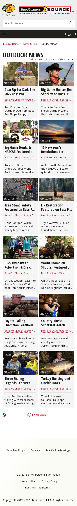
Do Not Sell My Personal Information (38, 474)
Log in (68, 34)
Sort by (32, 59)
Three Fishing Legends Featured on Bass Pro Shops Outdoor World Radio (19, 385)
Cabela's (35, 450)
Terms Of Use (27, 481)
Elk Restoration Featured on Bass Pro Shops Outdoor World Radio (56, 211)
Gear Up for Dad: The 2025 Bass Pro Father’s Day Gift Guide (19, 96)
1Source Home (11, 43)
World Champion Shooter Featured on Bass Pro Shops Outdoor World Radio (56, 269)
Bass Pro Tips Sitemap (38, 487)
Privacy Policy (49, 481)
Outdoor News (34, 99)
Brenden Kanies (50, 157)
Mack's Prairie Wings (58, 450)
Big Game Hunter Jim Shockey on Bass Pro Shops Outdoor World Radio (56, 96)
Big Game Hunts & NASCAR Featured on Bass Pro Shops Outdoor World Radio (19, 154)
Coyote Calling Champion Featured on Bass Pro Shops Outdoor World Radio (19, 327)
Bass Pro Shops (13, 99)
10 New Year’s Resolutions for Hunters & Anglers (54, 151)
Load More (39, 415)
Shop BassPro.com (8, 15)
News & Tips (30, 43)
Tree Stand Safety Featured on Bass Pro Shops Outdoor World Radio (19, 211)
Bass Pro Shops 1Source (54, 99)
